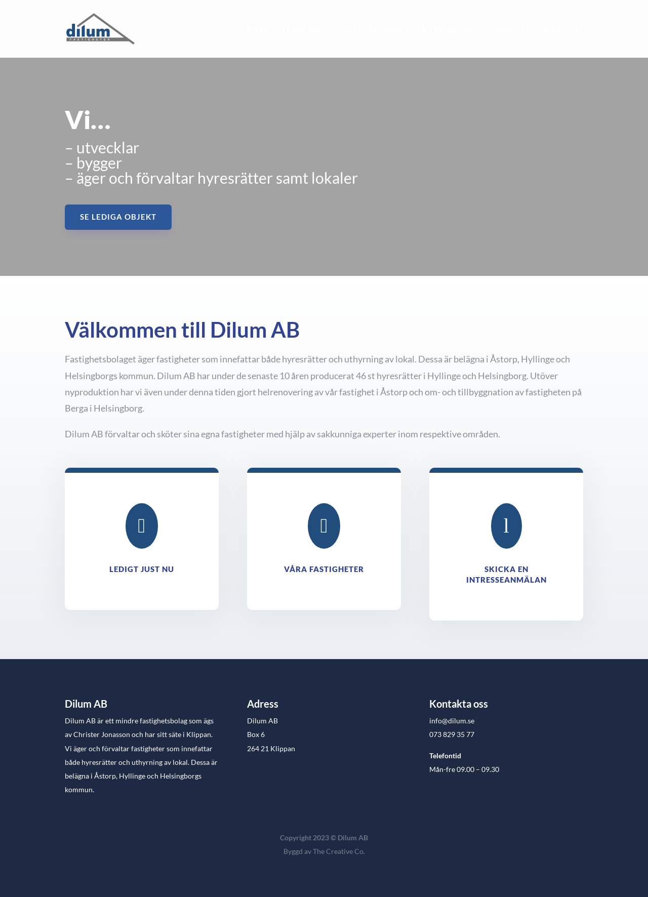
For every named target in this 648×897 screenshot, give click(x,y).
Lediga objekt (306, 29)
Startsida (253, 29)
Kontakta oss (560, 29)
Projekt (500, 29)
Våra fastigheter (445, 29)
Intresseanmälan (373, 29)
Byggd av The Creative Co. (324, 851)
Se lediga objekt (118, 216)
